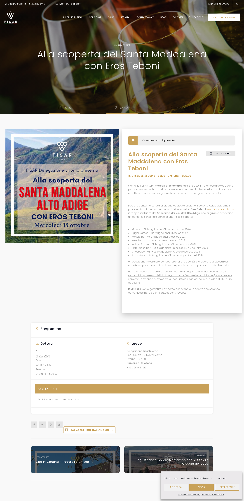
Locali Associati (145, 17)
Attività (125, 17)
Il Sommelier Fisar (73, 17)
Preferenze (227, 487)
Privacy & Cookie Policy (189, 494)
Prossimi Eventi (219, 4)
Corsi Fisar (95, 17)
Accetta (176, 487)
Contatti (178, 17)
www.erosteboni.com (220, 209)
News (163, 17)
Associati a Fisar (224, 17)
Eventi (111, 17)
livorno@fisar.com (68, 4)
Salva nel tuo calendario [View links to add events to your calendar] (89, 430)
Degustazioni (124, 45)
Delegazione (196, 17)
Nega (201, 487)
